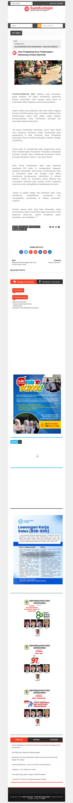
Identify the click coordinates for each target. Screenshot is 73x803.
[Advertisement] (36, 490)
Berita (15, 227)
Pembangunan (19, 44)
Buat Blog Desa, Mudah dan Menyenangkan (26, 752)
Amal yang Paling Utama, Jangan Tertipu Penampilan (29, 774)
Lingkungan (23, 227)
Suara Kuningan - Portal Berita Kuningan (36, 797)
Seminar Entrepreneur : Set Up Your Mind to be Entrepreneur (31, 764)
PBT (43, 798)
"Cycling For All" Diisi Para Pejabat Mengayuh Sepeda (29, 779)
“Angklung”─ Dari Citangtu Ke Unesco (24, 769)
